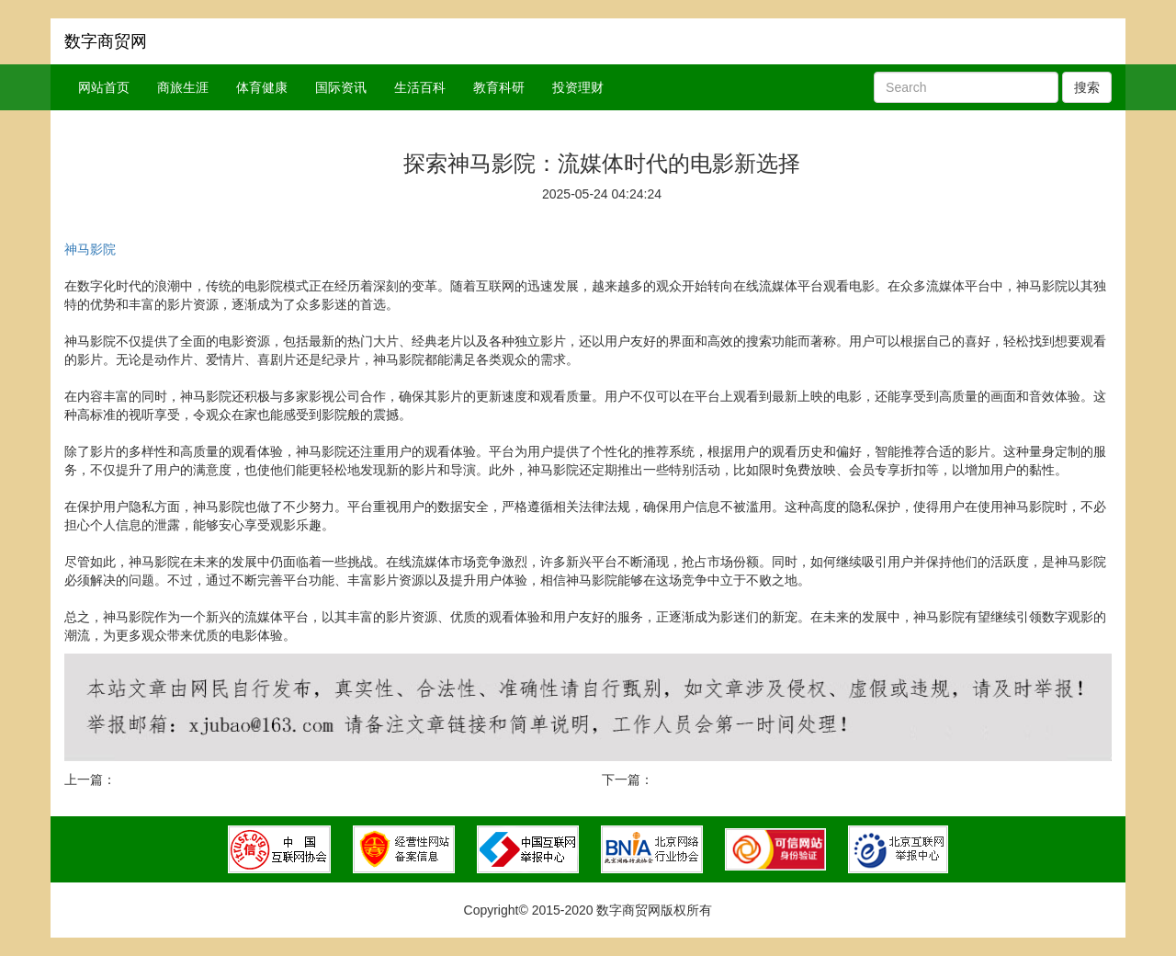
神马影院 (90, 249)
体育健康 (262, 87)
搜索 (1087, 87)
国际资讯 (341, 87)
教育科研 (499, 87)
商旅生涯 (183, 87)
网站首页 (104, 87)
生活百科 (420, 87)
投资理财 (578, 87)
